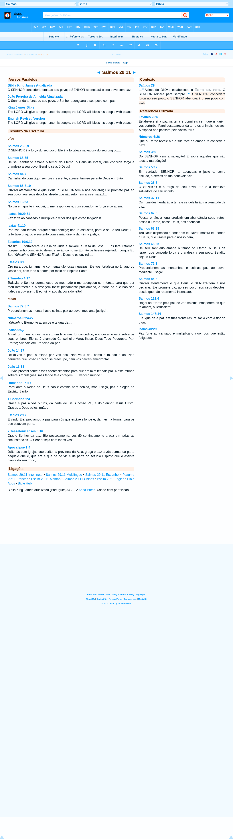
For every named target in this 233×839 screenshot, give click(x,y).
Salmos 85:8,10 (19, 186)
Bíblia (10, 54)
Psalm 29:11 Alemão (46, 479)
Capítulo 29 (31, 54)
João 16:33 (16, 367)
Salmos (19, 54)
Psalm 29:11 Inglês (110, 479)
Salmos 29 (147, 85)
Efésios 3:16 (17, 262)
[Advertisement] (116, 522)
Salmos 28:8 (148, 183)
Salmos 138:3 (18, 202)
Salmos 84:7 (17, 174)
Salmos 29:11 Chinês (79, 479)
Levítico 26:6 (148, 117)
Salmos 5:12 (148, 167)
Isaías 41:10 (17, 225)
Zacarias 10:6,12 (20, 242)
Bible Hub (25, 483)
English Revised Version (26, 118)
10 (143, 89)
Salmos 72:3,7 (18, 306)
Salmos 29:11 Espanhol (102, 474)
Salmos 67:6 (148, 213)
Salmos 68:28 (149, 228)
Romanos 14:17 (19, 383)
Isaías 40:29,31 (19, 214)
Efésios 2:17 (17, 415)
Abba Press (87, 490)
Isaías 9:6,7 (16, 330)
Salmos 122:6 (149, 298)
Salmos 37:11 (149, 198)
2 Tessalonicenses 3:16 (25, 431)
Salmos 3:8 (147, 152)
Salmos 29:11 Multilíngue (64, 474)
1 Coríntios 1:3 (19, 399)
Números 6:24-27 (20, 318)
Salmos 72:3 (148, 263)
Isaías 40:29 (148, 329)
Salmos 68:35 (18, 158)
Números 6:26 (149, 137)
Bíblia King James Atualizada (30, 85)
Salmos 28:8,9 (18, 146)
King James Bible (21, 107)
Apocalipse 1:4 (19, 447)
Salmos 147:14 (150, 314)
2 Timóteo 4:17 (19, 278)
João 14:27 (16, 350)
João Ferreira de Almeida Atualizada (35, 96)
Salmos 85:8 (148, 279)
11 (189, 94)
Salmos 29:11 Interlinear (25, 474)
